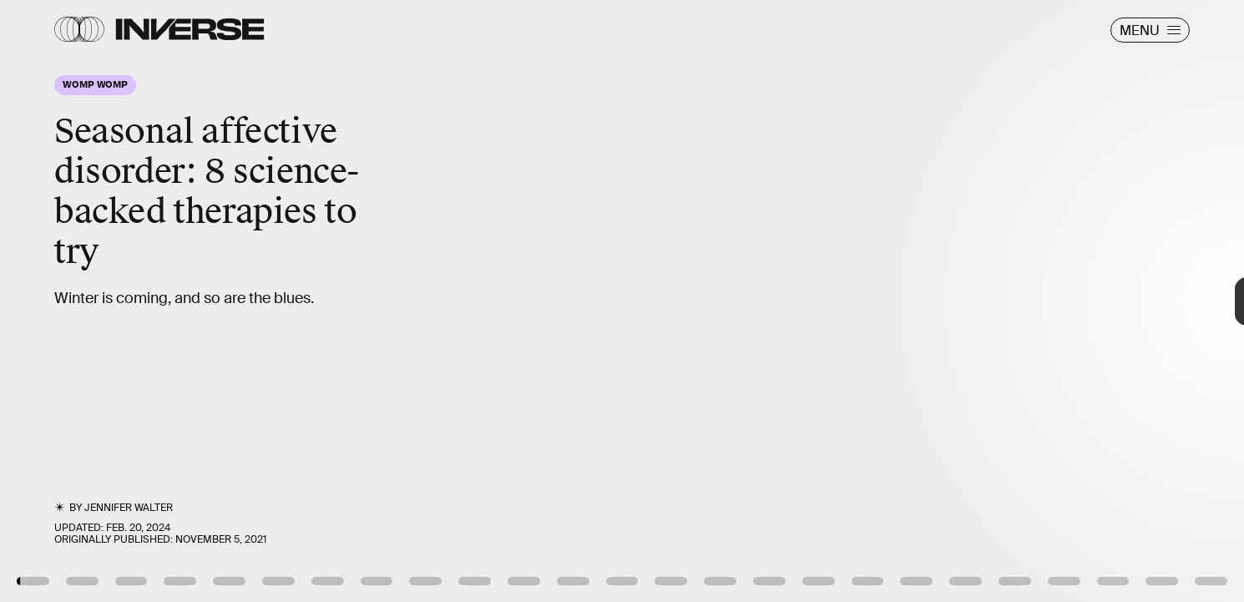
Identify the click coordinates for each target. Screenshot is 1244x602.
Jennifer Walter (128, 507)
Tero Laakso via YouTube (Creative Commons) (1113, 551)
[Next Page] (827, 301)
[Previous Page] (205, 301)
